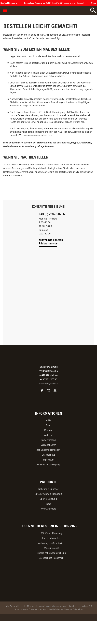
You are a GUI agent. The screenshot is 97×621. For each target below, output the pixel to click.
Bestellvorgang (48, 440)
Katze (48, 503)
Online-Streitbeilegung (48, 464)
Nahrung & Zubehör (48, 489)
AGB (48, 420)
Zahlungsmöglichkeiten (48, 450)
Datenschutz (48, 454)
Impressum (48, 459)
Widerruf (48, 435)
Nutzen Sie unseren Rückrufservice (51, 241)
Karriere (48, 430)
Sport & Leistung (48, 499)
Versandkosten (48, 445)
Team (48, 425)
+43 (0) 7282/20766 (52, 214)
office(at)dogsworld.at (48, 383)
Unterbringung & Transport (48, 494)
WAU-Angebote (48, 508)
